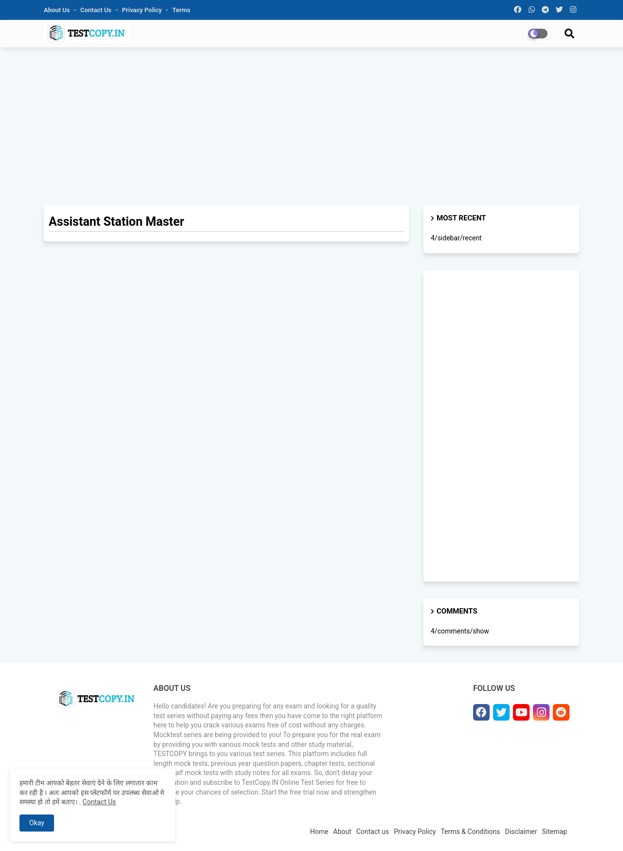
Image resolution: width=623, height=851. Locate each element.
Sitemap (554, 831)
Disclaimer (521, 831)
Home (319, 831)
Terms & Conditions (470, 831)
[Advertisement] (311, 125)
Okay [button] (36, 823)
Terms (181, 10)
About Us (58, 10)
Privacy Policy (143, 10)
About (342, 831)
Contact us (96, 10)
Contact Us (99, 802)
